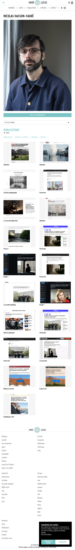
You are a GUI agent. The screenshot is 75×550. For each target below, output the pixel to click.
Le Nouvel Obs (43, 361)
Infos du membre (10, 123)
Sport (3, 447)
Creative (4, 457)
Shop (39, 450)
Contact (53, 8)
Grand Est (5, 473)
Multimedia (41, 443)
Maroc (39, 505)
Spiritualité (5, 454)
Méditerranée (42, 484)
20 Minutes (42, 333)
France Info (42, 193)
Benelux (40, 498)
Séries (7, 133)
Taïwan (40, 501)
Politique (34, 137)
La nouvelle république (9, 305)
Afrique (40, 473)
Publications (31, 8)
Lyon (3, 501)
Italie (39, 512)
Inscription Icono (7, 538)
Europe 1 (5, 277)
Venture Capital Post (9, 333)
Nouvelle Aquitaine (7, 484)
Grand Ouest (7, 137)
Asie (39, 480)
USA (39, 494)
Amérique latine (42, 477)
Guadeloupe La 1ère (8, 417)
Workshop (41, 447)
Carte (21, 8)
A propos (43, 8)
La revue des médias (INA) (10, 221)
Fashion (4, 461)
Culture (4, 450)
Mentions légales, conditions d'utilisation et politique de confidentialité (37, 547)
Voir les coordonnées (37, 115)
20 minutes (42, 249)
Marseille (4, 494)
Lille (3, 491)
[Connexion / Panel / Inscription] (72, 2)
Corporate (41, 440)
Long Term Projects (8, 464)
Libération (6, 165)
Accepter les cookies (48, 542)
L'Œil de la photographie (10, 193)
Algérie (40, 508)
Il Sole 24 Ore (43, 389)
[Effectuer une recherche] (69, 2)
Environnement (6, 443)
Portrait (40, 436)
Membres (12, 8)
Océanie (40, 487)
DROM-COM (5, 487)
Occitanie (4, 480)
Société (42, 137)
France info (42, 277)
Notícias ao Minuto (8, 389)
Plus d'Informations (46, 534)
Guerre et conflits (21, 137)
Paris (3, 498)
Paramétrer (62, 542)
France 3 (5, 249)
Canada (40, 491)
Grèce (39, 515)
